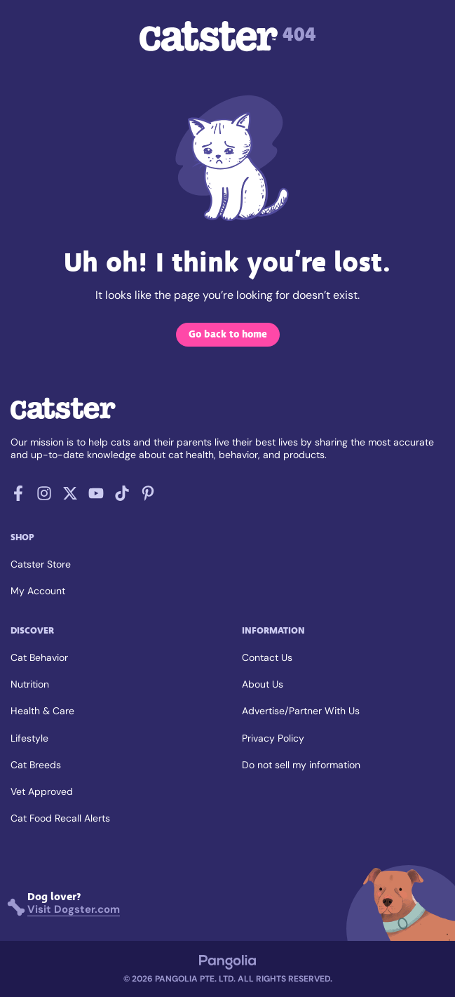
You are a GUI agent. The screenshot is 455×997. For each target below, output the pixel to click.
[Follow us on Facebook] (18, 497)
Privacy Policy (273, 738)
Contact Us (267, 657)
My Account (38, 590)
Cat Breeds (36, 764)
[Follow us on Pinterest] (148, 497)
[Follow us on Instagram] (44, 497)
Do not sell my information (301, 764)
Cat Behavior (39, 657)
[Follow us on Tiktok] (122, 497)
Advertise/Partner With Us (301, 710)
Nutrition (30, 684)
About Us (262, 684)
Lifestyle (29, 738)
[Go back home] (63, 417)
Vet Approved (42, 791)
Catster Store (41, 564)
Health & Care (42, 710)
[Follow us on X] (70, 497)
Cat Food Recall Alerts (60, 818)
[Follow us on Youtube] (96, 497)
